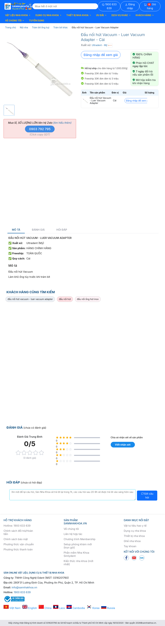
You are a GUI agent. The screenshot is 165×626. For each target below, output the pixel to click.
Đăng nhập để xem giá (101, 55)
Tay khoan (130, 546)
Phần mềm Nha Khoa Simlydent (76, 554)
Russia (108, 608)
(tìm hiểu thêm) (62, 122)
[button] (18, 15)
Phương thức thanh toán (18, 549)
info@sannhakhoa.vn (24, 587)
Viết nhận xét (122, 444)
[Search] (65, 6)
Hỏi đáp (61, 229)
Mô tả (16, 229)
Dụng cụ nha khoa (135, 530)
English (29, 608)
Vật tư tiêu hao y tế (135, 525)
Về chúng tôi (71, 528)
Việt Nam (12, 608)
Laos (59, 608)
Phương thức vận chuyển (19, 544)
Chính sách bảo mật (16, 539)
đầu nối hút (65, 299)
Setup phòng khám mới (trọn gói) (78, 546)
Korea (93, 608)
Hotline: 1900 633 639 (17, 525)
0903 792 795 (40, 129)
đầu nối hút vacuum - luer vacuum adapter (30, 299)
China (45, 608)
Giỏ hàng (150, 6)
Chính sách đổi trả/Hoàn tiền (18, 532)
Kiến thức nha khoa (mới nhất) (78, 562)
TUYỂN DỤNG (36, 20)
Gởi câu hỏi (147, 495)
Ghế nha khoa (132, 541)
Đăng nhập (130, 6)
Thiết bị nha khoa (134, 536)
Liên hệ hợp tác (73, 534)
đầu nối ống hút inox (88, 299)
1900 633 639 (109, 6)
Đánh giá (38, 229)
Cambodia (76, 608)
